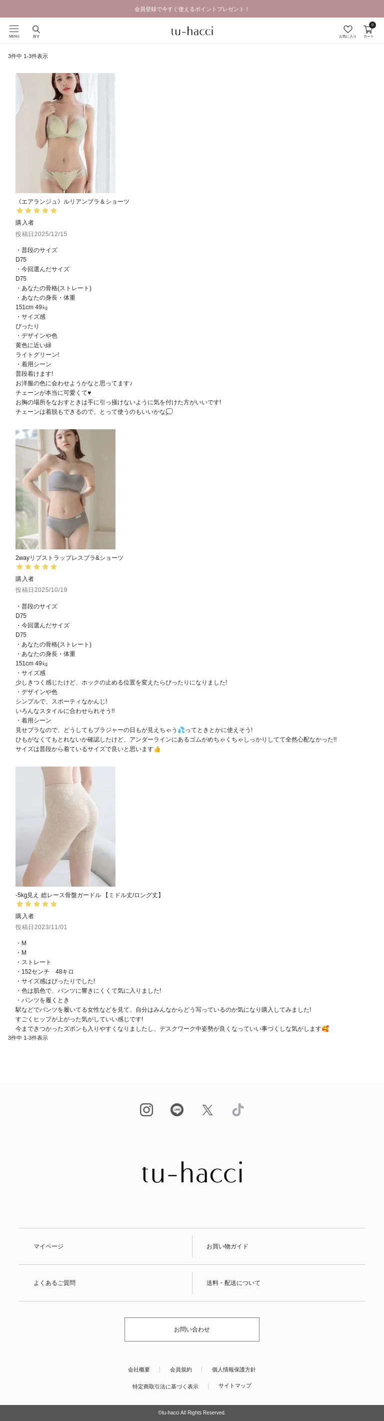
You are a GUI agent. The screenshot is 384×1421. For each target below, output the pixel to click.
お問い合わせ (192, 1329)
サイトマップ (235, 1385)
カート (369, 32)
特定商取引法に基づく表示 (165, 1386)
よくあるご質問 (55, 1282)
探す (36, 36)
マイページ (49, 1246)
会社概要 (139, 1369)
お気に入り (347, 36)
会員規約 (181, 1369)
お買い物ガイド (227, 1246)
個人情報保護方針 (234, 1369)
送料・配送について (233, 1282)
